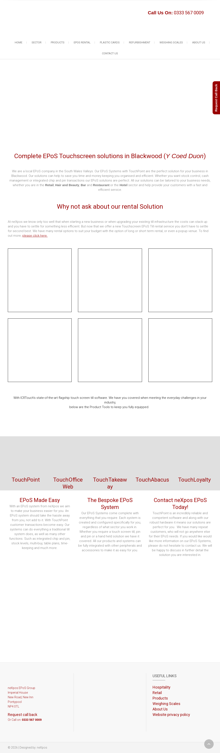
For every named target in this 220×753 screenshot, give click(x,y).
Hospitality (161, 687)
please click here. (35, 236)
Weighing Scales (171, 42)
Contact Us (110, 53)
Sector (37, 42)
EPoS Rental (82, 42)
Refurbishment (139, 42)
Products (57, 42)
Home (18, 42)
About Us (198, 42)
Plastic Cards (110, 42)
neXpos (42, 747)
